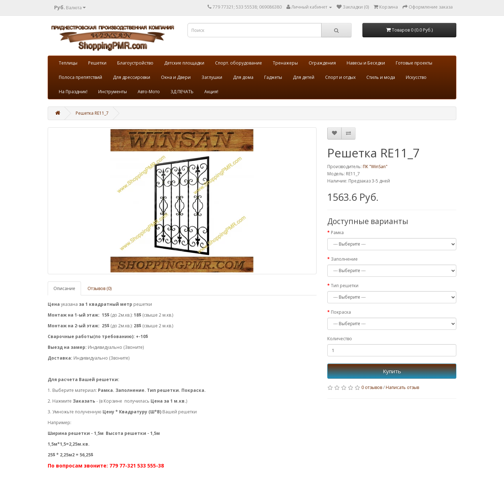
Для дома (243, 77)
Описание (64, 288)
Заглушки (211, 77)
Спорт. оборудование (238, 63)
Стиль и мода (380, 77)
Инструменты (112, 92)
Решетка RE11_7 (92, 113)
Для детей (303, 77)
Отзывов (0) (99, 288)
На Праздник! (73, 92)
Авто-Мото (149, 92)
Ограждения (322, 63)
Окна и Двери (176, 77)
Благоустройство (135, 63)
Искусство (416, 77)
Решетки (97, 63)
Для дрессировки (131, 77)
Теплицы (68, 63)
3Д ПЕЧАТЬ (182, 92)
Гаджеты (273, 77)
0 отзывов (371, 387)
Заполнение (344, 259)
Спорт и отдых (340, 77)
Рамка (337, 232)
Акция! (211, 92)
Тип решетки (344, 286)
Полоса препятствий (80, 77)
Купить (392, 371)
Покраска (341, 312)
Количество (339, 339)
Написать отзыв (402, 387)
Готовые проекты (414, 63)
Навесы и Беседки (366, 63)
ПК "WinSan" (375, 166)
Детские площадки (184, 63)
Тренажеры (285, 63)
